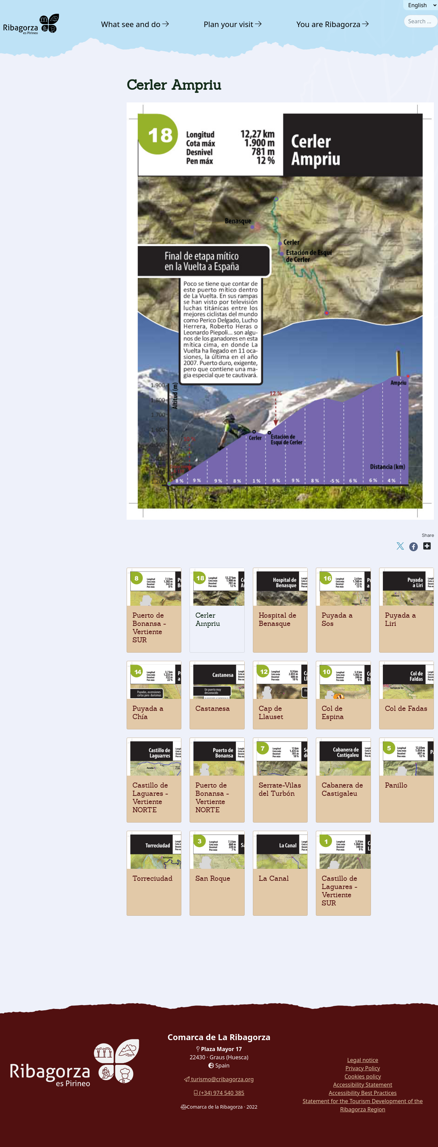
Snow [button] (21, 198)
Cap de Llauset (271, 712)
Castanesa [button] (29, 482)
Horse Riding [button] (32, 288)
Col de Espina (333, 712)
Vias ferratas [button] (32, 262)
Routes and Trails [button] (44, 614)
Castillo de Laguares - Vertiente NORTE (150, 797)
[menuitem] (136, 24)
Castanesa (212, 708)
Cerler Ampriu (207, 619)
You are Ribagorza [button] (328, 24)
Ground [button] (24, 211)
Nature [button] (24, 141)
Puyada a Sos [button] (32, 518)
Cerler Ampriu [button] (34, 542)
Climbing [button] (27, 250)
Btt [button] (19, 275)
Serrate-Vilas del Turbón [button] (46, 410)
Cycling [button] (25, 313)
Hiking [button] (24, 237)
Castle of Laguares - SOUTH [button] (50, 338)
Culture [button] (26, 570)
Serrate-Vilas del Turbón (280, 789)
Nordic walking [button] (35, 554)
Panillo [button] (25, 386)
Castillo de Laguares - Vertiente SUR (339, 891)
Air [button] (17, 170)
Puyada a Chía (148, 712)
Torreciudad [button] (31, 374)
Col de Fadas (406, 708)
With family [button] (34, 599)
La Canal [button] (27, 350)
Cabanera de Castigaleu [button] (45, 398)
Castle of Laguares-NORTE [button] (48, 326)
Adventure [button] (31, 156)
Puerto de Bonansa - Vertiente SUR (149, 627)
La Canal (274, 878)
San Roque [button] (29, 362)
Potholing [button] (27, 300)
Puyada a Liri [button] (32, 506)
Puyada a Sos (337, 619)
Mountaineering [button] (36, 224)
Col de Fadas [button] (32, 446)
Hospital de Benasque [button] (42, 530)
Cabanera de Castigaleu (342, 789)
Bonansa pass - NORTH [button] (44, 422)
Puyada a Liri (400, 619)
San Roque (212, 878)
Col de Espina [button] (33, 458)
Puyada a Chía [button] (34, 494)
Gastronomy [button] (35, 584)
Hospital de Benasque (277, 619)
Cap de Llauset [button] (35, 470)
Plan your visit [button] (228, 24)
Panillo (396, 785)
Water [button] (21, 184)
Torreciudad (152, 878)
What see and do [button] (130, 24)
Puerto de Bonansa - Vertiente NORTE (212, 797)
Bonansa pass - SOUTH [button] (44, 434)
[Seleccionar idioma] (420, 5)
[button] (165, 24)
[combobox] (421, 21)
